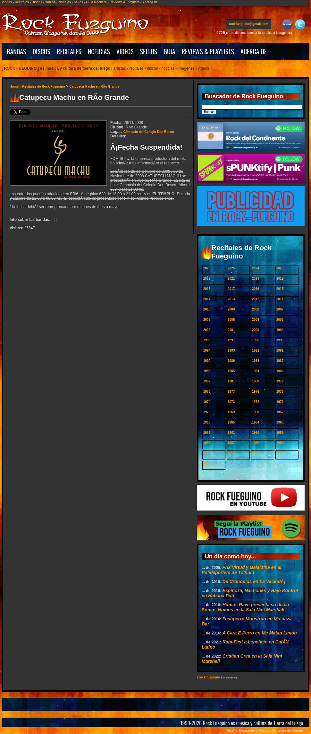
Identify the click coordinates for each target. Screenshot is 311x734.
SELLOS (148, 51)
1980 (255, 381)
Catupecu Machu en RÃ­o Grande (94, 86)
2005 (231, 319)
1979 (279, 381)
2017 (231, 289)
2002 (206, 330)
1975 (279, 391)
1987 (279, 361)
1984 (255, 371)
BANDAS (16, 51)
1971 (279, 402)
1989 (231, 361)
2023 (279, 268)
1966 (206, 422)
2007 (279, 309)
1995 (279, 340)
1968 (255, 412)
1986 (206, 371)
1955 (279, 443)
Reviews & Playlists (124, 2)
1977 (231, 391)
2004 (255, 319)
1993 (231, 350)
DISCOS (42, 51)
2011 (279, 299)
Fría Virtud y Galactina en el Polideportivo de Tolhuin (242, 570)
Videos (50, 2)
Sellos (78, 2)
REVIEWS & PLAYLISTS (208, 51)
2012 (255, 299)
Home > (16, 86)
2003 (279, 319)
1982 (206, 381)
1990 (206, 361)
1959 (279, 432)
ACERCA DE (253, 51)
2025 (231, 268)
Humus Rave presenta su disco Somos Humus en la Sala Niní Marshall (245, 607)
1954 (206, 453)
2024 (255, 268)
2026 (206, 268)
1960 (255, 432)
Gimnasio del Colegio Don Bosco (148, 132)
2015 (279, 289)
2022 (206, 278)
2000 (255, 330)
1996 (255, 340)
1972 (255, 402)
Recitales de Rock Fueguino (43, 86)
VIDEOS (125, 51)
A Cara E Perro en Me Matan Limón (260, 632)
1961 (231, 432)
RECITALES (69, 51)
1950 (206, 463)
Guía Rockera (96, 2)
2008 (255, 309)
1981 (231, 381)
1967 (279, 412)
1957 (231, 443)
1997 (231, 340)
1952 (255, 453)
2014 (206, 299)
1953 (231, 453)
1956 (255, 443)
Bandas (6, 2)
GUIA (169, 51)
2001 (231, 330)
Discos (37, 2)
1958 (206, 443)
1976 (255, 391)
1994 (206, 350)
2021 (231, 278)
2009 (231, 309)
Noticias (64, 2)
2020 (255, 278)
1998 (206, 340)
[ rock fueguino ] (209, 677)
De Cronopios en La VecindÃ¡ (254, 581)
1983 (279, 371)
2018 (206, 289)
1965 (231, 422)
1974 (206, 402)
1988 (255, 361)
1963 (279, 422)
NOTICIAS (99, 51)
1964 (255, 422)
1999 (279, 330)
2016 (255, 289)
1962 (206, 432)
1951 (279, 453)
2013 (231, 299)
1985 (231, 371)
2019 (279, 278)
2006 (206, 319)
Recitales (22, 2)
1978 (206, 391)
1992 (255, 350)
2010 (206, 309)
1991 (279, 350)
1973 (231, 402)
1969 (231, 412)
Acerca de (150, 2)
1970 (206, 412)
